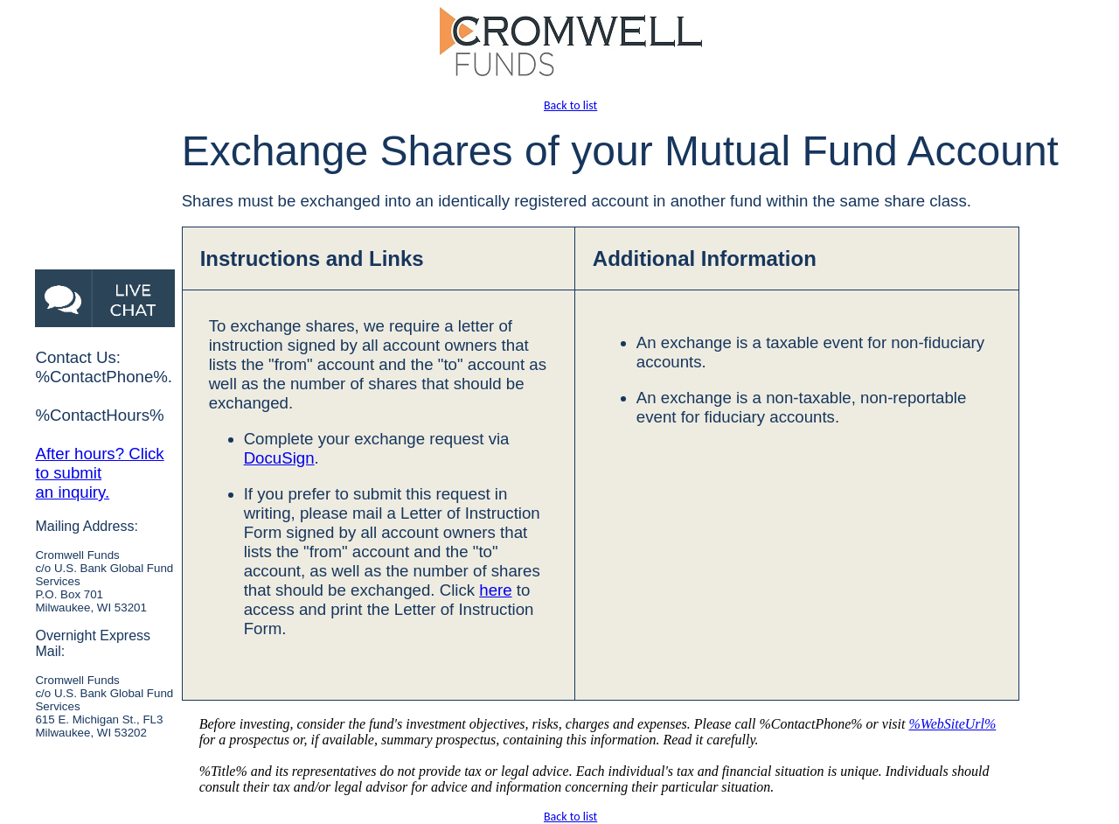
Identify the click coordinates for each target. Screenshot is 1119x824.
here (495, 590)
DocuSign (279, 458)
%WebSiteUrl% (952, 723)
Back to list (570, 105)
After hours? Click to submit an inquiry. (99, 472)
